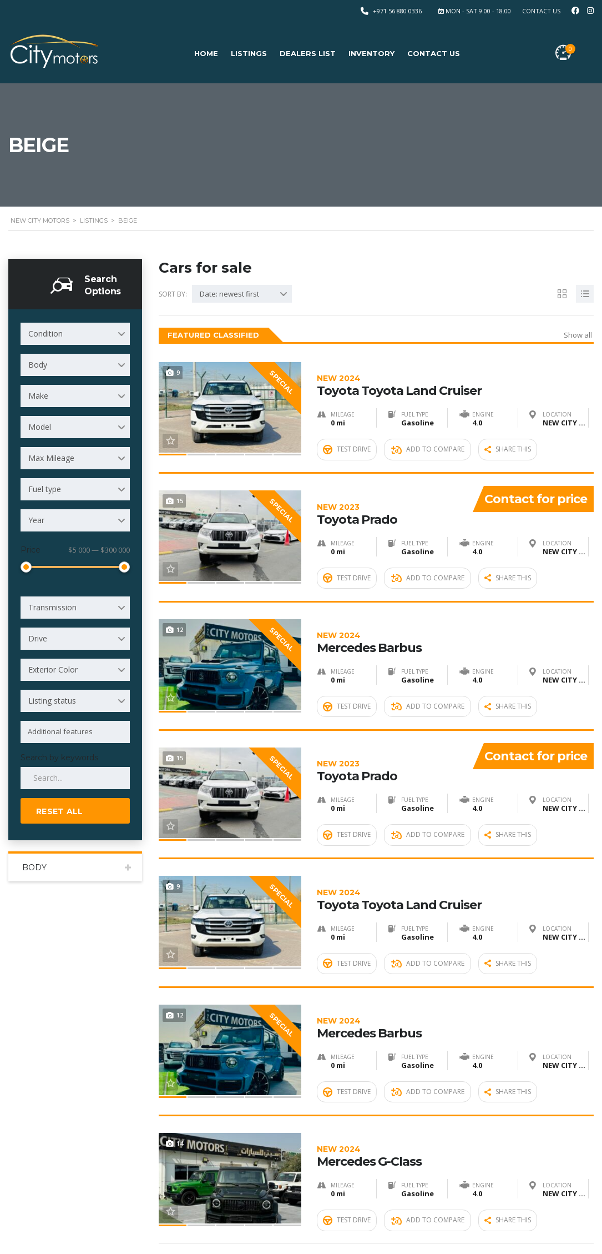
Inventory (371, 53)
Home (206, 53)
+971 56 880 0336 (397, 11)
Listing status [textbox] (52, 700)
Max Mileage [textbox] (51, 458)
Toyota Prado (389, 487)
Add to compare (427, 434)
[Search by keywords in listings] (75, 778)
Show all (578, 335)
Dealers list (308, 53)
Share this (507, 434)
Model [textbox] (39, 427)
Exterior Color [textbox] (53, 669)
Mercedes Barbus (455, 603)
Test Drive (347, 434)
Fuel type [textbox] (44, 489)
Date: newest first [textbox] (229, 294)
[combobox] (75, 334)
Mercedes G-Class (455, 1065)
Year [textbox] (36, 520)
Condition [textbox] (45, 333)
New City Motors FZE (91, 1232)
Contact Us (541, 11)
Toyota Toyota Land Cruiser (455, 372)
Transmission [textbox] (52, 607)
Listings (249, 53)
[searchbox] (77, 731)
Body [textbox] (37, 364)
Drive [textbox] (37, 638)
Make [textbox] (38, 395)
